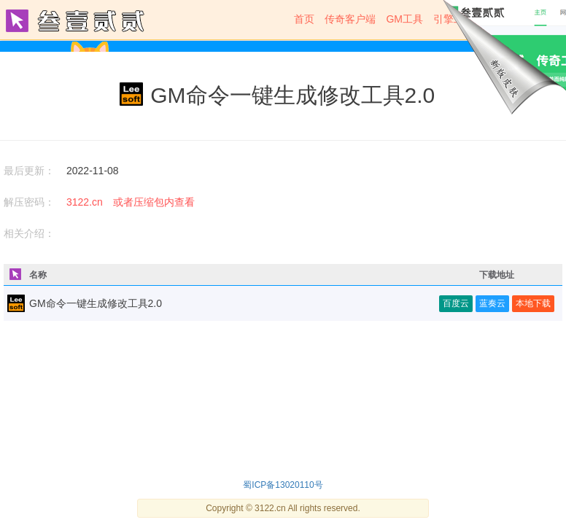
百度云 (456, 303)
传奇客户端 (350, 19)
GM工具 (404, 19)
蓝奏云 (492, 303)
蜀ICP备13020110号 (282, 485)
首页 (304, 19)
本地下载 (533, 303)
